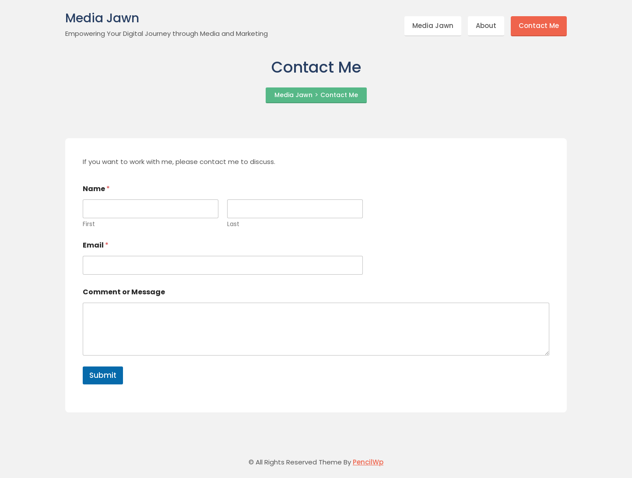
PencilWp (368, 462)
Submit (102, 375)
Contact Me (539, 25)
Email (96, 245)
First (89, 224)
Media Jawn (102, 18)
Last (233, 224)
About (486, 25)
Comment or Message (124, 292)
